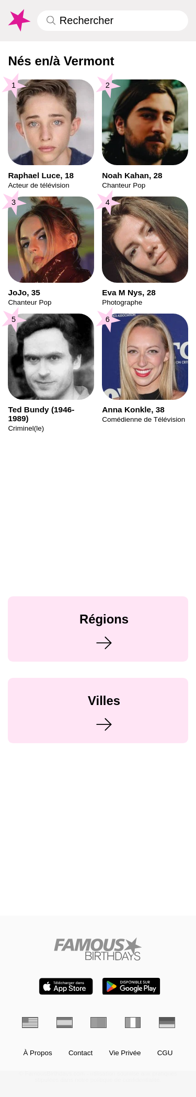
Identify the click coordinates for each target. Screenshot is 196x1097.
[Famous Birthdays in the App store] (66, 986)
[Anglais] (30, 1022)
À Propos (37, 1053)
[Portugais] (98, 1022)
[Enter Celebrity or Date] (112, 20)
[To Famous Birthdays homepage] (18, 20)
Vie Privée (125, 1053)
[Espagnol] (64, 1022)
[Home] (98, 949)
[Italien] (133, 1022)
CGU (165, 1053)
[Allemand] (167, 1022)
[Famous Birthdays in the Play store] (131, 986)
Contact (80, 1053)
